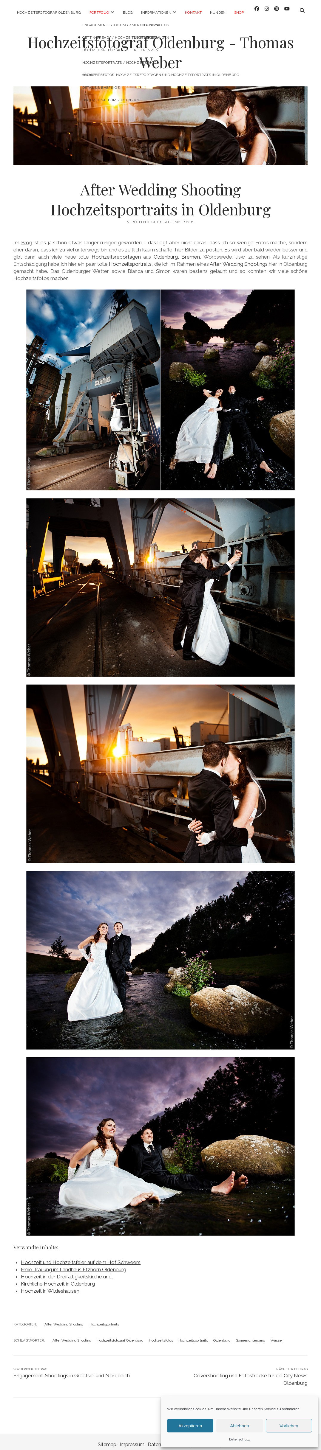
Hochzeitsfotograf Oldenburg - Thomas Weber (160, 47)
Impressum (132, 1439)
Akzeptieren (190, 1425)
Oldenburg (166, 251)
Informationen (156, 12)
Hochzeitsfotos (161, 1335)
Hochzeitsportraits (130, 259)
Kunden (218, 12)
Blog (128, 12)
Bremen (190, 251)
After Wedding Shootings (239, 259)
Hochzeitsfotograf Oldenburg (49, 12)
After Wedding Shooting (63, 1319)
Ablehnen (239, 1425)
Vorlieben (289, 1425)
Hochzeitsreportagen (116, 251)
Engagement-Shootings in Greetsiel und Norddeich (71, 1370)
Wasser (277, 1335)
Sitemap (107, 1439)
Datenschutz (239, 1439)
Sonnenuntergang (250, 1335)
